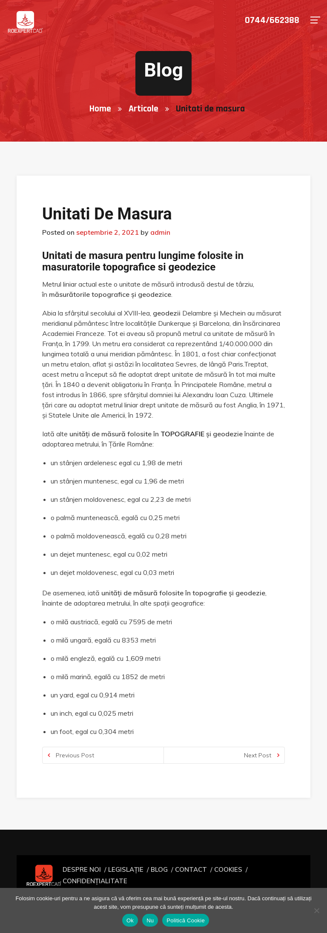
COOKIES (220, 875)
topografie (182, 434)
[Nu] (316, 910)
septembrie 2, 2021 (107, 232)
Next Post (261, 755)
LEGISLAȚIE (126, 875)
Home (100, 109)
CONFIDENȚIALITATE (269, 875)
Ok (130, 920)
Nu (150, 920)
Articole (143, 109)
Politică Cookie (185, 920)
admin (160, 232)
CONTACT (186, 875)
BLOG (156, 875)
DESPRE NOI (86, 875)
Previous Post (71, 755)
